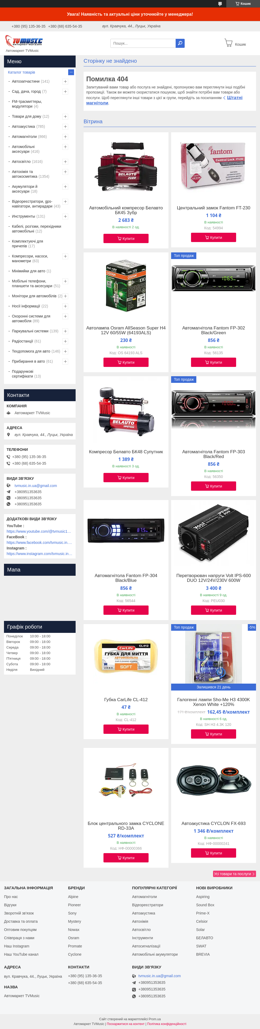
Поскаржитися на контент (125, 1024)
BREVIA (203, 954)
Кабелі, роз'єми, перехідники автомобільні (36, 228)
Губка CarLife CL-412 (126, 699)
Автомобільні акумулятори (155, 954)
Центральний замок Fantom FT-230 (213, 208)
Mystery (74, 921)
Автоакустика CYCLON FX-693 (213, 823)
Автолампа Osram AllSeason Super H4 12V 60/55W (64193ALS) (126, 330)
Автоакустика (23, 126)
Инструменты (23, 216)
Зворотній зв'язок (19, 913)
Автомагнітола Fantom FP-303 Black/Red (213, 454)
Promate (75, 946)
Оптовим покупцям (20, 930)
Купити (129, 238)
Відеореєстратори (147, 905)
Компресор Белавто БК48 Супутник (126, 452)
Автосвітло (21, 161)
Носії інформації (26, 306)
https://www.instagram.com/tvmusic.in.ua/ (40, 554)
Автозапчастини (26, 81)
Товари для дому (26, 116)
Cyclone (74, 954)
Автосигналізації (146, 946)
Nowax (73, 930)
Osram (73, 938)
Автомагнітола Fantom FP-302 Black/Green (213, 330)
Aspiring (203, 897)
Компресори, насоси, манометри (30, 258)
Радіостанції (22, 341)
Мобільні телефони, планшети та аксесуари (32, 283)
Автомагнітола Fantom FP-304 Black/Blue (126, 578)
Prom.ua (155, 1019)
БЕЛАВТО (204, 938)
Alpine (73, 897)
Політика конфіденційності (167, 1024)
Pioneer (74, 905)
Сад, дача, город (26, 91)
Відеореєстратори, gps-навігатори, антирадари (32, 203)
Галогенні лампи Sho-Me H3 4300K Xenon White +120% (213, 702)
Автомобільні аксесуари (23, 149)
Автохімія (140, 921)
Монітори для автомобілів (34, 296)
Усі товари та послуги (232, 874)
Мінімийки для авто (28, 271)
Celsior (202, 921)
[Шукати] (180, 43)
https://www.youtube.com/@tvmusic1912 (40, 531)
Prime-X (203, 913)
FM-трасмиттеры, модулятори (27, 103)
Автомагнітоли (24, 136)
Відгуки (10, 905)
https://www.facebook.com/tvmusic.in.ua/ (40, 542)
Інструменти (142, 938)
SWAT (201, 946)
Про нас (11, 897)
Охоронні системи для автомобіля (31, 318)
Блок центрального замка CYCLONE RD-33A (126, 826)
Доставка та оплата (21, 921)
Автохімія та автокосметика (24, 174)
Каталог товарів (21, 72)
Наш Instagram (16, 946)
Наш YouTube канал (21, 954)
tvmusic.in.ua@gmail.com (36, 486)
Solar (200, 930)
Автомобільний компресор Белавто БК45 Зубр (126, 210)
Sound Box (205, 905)
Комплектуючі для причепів (27, 243)
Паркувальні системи (30, 331)
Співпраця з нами (19, 938)
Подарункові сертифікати (22, 373)
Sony (72, 913)
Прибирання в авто (28, 361)
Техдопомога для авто (31, 351)
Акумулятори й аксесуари (24, 188)
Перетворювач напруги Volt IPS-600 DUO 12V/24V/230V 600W (213, 578)
